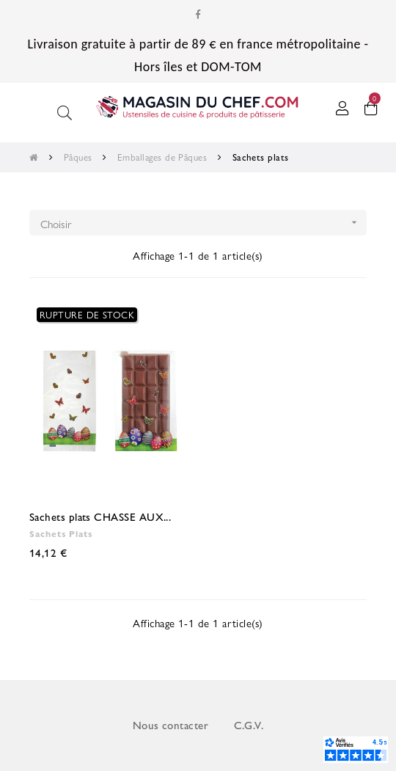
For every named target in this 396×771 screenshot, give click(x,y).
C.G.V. (249, 724)
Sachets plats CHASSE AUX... (100, 516)
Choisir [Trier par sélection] (203, 222)
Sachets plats (60, 533)
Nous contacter (170, 724)
